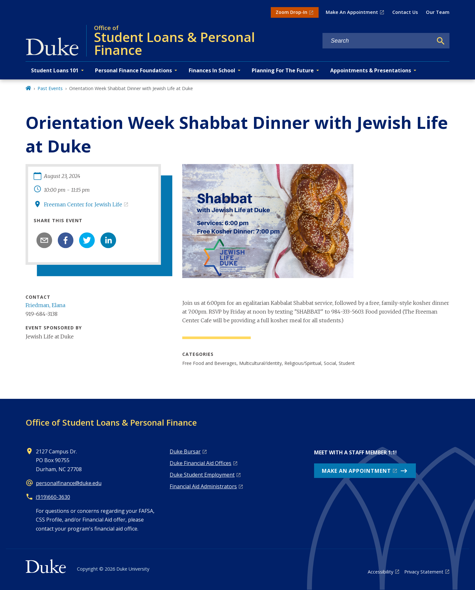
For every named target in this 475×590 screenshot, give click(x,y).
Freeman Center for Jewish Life (83, 204)
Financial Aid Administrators (203, 486)
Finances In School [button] (212, 70)
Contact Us (405, 12)
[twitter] (87, 240)
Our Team (437, 12)
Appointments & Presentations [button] (370, 70)
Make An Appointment (352, 12)
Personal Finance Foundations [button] (133, 70)
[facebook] (66, 240)
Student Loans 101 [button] (55, 70)
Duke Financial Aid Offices (200, 463)
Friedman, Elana (45, 305)
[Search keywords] (378, 40)
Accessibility (380, 572)
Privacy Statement (423, 572)
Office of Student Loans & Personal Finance (111, 422)
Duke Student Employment (202, 474)
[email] (44, 240)
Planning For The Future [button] (283, 70)
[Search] (440, 41)
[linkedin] (108, 240)
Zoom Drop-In (291, 12)
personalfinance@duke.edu (68, 483)
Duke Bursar (185, 451)
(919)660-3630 (53, 497)
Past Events (50, 88)
